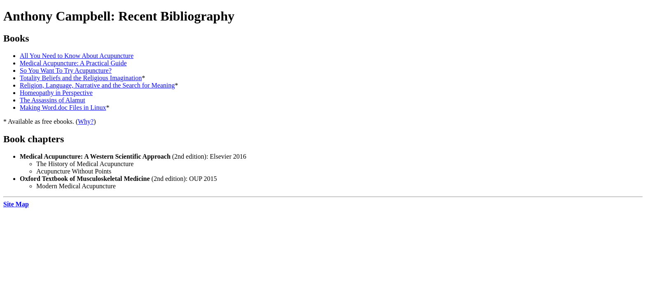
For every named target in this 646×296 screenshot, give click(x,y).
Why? (86, 121)
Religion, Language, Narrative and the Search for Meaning (97, 85)
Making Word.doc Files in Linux (63, 107)
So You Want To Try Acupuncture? (66, 70)
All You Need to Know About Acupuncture (76, 55)
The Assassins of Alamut (52, 100)
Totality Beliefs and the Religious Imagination (81, 77)
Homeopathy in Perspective (56, 92)
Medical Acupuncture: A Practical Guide (73, 63)
